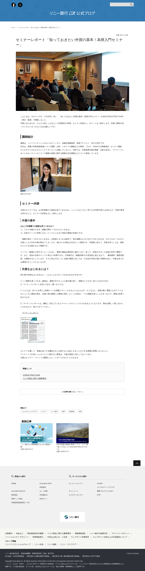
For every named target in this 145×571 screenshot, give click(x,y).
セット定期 (43, 491)
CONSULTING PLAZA (31, 375)
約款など (19, 533)
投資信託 (14, 495)
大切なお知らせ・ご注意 (57, 537)
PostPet (100, 483)
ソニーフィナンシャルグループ (17, 544)
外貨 (63, 411)
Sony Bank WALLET (18, 491)
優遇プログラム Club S (105, 491)
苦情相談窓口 (38, 537)
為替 (80, 411)
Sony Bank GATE (46, 483)
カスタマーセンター (76, 495)
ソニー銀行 (54, 411)
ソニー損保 (51, 544)
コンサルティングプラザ (29, 411)
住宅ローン (43, 499)
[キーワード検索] (122, 4)
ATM (98, 495)
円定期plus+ (44, 495)
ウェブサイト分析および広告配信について (110, 537)
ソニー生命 (38, 544)
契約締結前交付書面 (35, 533)
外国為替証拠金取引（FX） (20, 502)
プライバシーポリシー (120, 533)
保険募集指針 (80, 533)
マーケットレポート (30, 313)
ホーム (13, 27)
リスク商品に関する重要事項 (34, 378)
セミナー (44, 411)
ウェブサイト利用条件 (80, 537)
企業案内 (8, 533)
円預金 (13, 483)
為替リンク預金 (16, 499)
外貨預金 (71, 411)
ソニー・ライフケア (68, 544)
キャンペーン (73, 491)
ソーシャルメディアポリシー (17, 537)
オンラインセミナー (76, 483)
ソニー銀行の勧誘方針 (98, 533)
